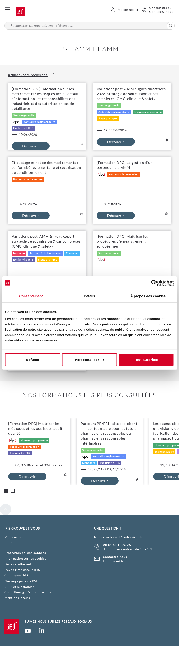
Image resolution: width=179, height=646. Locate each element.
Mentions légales (17, 598)
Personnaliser (90, 360)
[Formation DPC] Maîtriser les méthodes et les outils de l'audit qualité (35, 428)
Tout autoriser (146, 360)
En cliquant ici (114, 561)
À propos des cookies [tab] (148, 296)
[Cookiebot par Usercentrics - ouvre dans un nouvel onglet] (154, 283)
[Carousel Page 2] (13, 491)
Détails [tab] (89, 296)
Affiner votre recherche (31, 74)
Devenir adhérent (17, 564)
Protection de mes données (25, 553)
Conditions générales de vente (27, 592)
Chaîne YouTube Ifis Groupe (28, 633)
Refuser (33, 360)
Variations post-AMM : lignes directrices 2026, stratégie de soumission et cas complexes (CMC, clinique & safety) (131, 94)
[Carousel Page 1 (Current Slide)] (6, 491)
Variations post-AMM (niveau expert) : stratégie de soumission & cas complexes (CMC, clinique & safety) (46, 241)
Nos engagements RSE (21, 581)
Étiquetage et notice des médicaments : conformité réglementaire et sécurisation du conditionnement (46, 167)
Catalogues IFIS (16, 575)
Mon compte (14, 537)
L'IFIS (8, 543)
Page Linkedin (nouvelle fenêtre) (41, 632)
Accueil (20, 11)
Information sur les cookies (25, 558)
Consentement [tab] (31, 296)
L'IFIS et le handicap (19, 587)
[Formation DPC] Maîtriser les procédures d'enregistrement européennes (122, 241)
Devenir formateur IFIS (22, 570)
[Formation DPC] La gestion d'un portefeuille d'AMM (125, 164)
